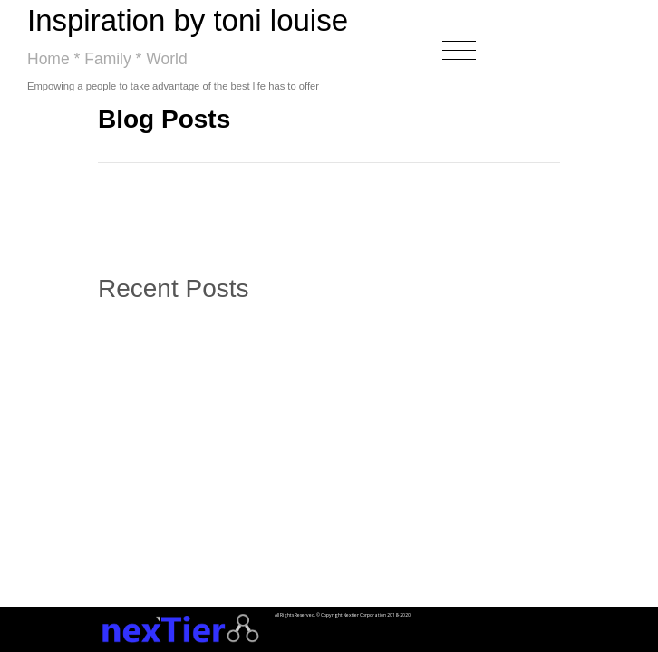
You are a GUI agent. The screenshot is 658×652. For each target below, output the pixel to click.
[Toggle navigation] (459, 50)
